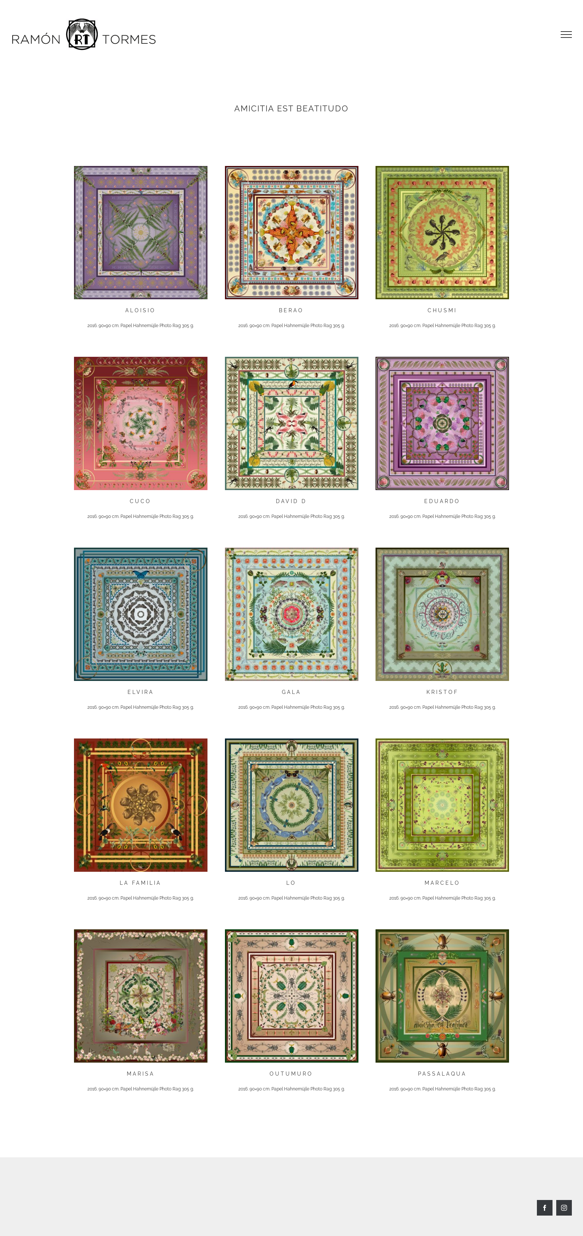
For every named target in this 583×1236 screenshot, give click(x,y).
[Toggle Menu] (566, 34)
